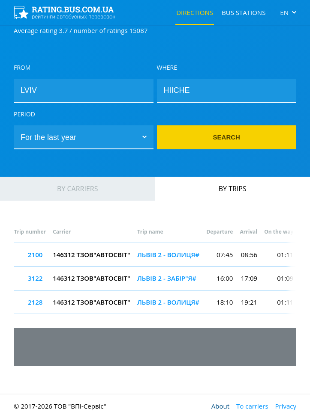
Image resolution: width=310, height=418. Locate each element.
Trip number (30, 231)
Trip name (150, 231)
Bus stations (243, 12)
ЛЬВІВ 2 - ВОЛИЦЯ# (168, 254)
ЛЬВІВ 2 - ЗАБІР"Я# (166, 278)
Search (226, 137)
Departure (219, 231)
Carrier (62, 231)
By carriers (77, 188)
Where (167, 67)
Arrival (248, 231)
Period (24, 114)
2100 (35, 254)
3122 (35, 278)
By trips (233, 188)
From (22, 67)
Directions (194, 12)
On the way (278, 231)
